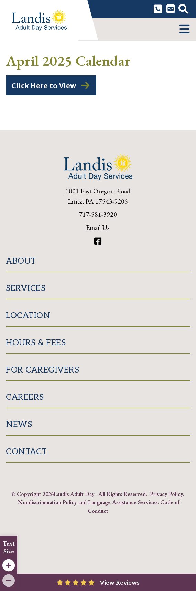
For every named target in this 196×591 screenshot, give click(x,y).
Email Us (98, 227)
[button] (184, 29)
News (19, 424)
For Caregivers (42, 370)
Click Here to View (44, 85)
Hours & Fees (36, 343)
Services (25, 288)
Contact (26, 452)
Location (28, 315)
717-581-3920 (98, 214)
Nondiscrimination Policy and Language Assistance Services (87, 502)
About (21, 261)
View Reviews (120, 583)
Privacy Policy (166, 494)
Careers (25, 397)
